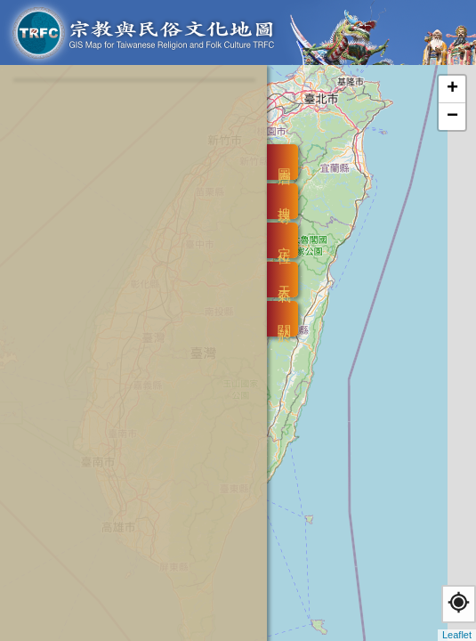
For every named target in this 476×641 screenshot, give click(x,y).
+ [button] (452, 89)
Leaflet (457, 634)
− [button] (452, 116)
